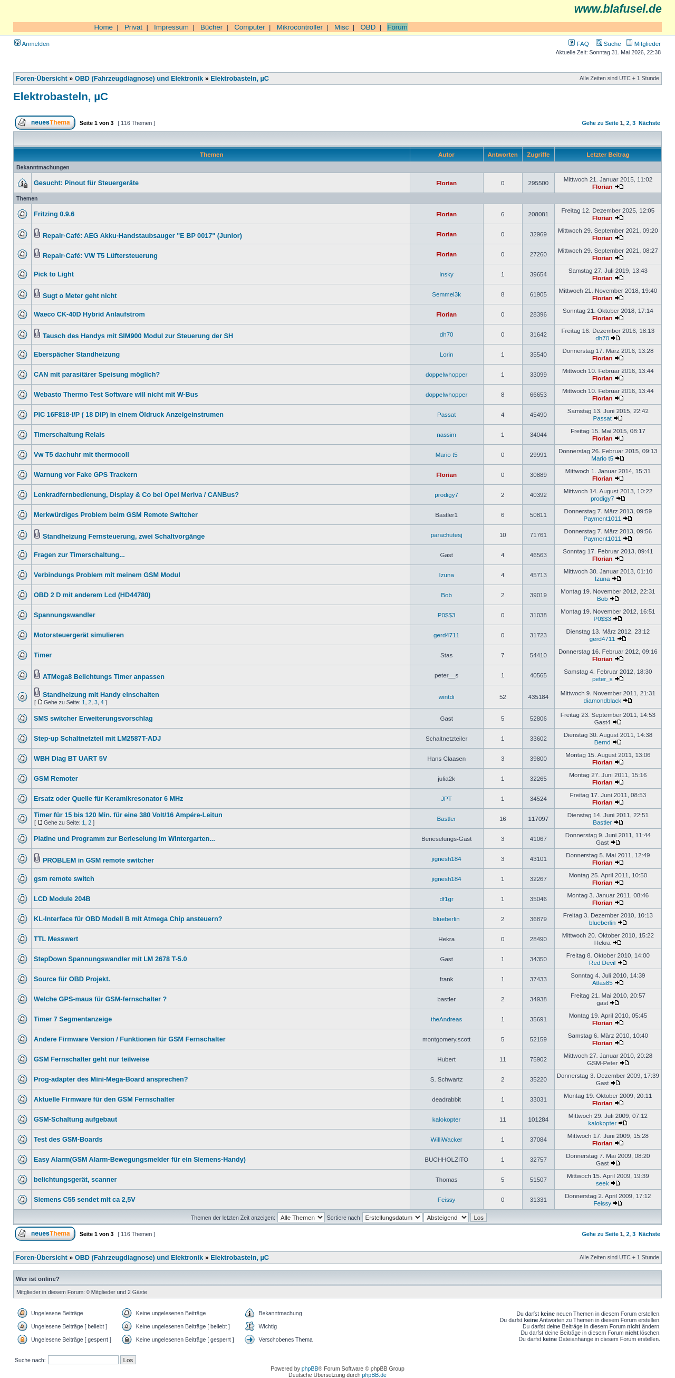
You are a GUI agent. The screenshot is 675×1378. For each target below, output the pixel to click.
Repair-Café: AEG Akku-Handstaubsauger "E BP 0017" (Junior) (142, 236)
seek (602, 1183)
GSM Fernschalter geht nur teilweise (91, 1059)
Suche (608, 43)
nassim (446, 434)
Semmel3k (446, 294)
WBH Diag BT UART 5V (70, 758)
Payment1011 (602, 518)
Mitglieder (643, 43)
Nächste (649, 123)
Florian (446, 182)
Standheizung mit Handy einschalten (101, 694)
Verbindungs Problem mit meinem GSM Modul (107, 575)
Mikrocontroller (300, 27)
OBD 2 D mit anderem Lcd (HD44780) (92, 595)
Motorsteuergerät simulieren (79, 635)
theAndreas (446, 1019)
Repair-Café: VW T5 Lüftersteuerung (100, 256)
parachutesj (446, 534)
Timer (43, 655)
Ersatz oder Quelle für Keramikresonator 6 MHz (108, 798)
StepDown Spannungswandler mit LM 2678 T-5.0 (110, 959)
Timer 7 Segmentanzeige (73, 1019)
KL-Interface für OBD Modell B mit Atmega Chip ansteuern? (128, 919)
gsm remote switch (64, 879)
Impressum (171, 27)
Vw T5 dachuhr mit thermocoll (81, 454)
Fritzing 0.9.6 (54, 214)
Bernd (602, 742)
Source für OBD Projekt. (72, 979)
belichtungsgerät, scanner (75, 1179)
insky (446, 274)
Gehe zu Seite (600, 123)
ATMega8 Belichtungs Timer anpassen (104, 677)
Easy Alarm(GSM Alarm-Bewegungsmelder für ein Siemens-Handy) (140, 1159)
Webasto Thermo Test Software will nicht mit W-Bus (116, 394)
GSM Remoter (56, 778)
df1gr (446, 898)
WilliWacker (446, 1139)
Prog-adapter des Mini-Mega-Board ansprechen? (111, 1079)
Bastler (446, 818)
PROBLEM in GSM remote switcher (98, 860)
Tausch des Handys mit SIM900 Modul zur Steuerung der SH (138, 336)
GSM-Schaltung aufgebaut (75, 1119)
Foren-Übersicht (42, 78)
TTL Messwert (56, 939)
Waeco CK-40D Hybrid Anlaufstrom (89, 314)
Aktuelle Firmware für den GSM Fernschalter (104, 1099)
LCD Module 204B (62, 899)
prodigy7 (446, 494)
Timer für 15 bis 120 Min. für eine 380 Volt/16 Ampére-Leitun (128, 815)
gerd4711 (446, 634)
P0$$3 (447, 614)
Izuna (446, 574)
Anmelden (32, 43)
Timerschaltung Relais (69, 434)
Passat (446, 414)
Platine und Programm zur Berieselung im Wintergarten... (124, 839)
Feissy (447, 1199)
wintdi (447, 696)
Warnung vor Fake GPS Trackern (85, 475)
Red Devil (602, 962)
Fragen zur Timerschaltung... (79, 555)
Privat (133, 27)
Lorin (447, 354)
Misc (341, 27)
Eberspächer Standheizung (77, 354)
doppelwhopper (446, 374)
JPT (446, 798)
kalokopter (446, 1119)
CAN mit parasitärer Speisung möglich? (97, 374)
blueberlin (446, 918)
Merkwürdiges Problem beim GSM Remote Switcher (116, 515)
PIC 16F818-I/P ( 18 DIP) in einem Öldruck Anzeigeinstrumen (129, 414)
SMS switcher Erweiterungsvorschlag (93, 718)
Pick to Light (54, 274)
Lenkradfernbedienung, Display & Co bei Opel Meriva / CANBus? (136, 495)
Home (103, 27)
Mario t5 (447, 454)
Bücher (211, 27)
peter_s (602, 678)
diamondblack (602, 700)
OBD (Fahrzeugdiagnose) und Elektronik (139, 78)
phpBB (310, 1368)
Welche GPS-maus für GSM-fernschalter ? (100, 999)
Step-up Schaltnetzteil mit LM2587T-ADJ (97, 738)
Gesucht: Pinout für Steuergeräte (86, 183)
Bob (446, 594)
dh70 (447, 334)
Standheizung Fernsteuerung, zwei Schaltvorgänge (124, 536)
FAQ (578, 43)
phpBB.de (374, 1375)
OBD (367, 27)
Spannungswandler (64, 615)
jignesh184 (446, 858)
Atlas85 (602, 982)
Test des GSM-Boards (68, 1139)
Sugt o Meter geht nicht (80, 296)
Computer (249, 27)
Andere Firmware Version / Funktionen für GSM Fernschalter (130, 1039)
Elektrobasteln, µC (239, 78)
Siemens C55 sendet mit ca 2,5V (85, 1199)
